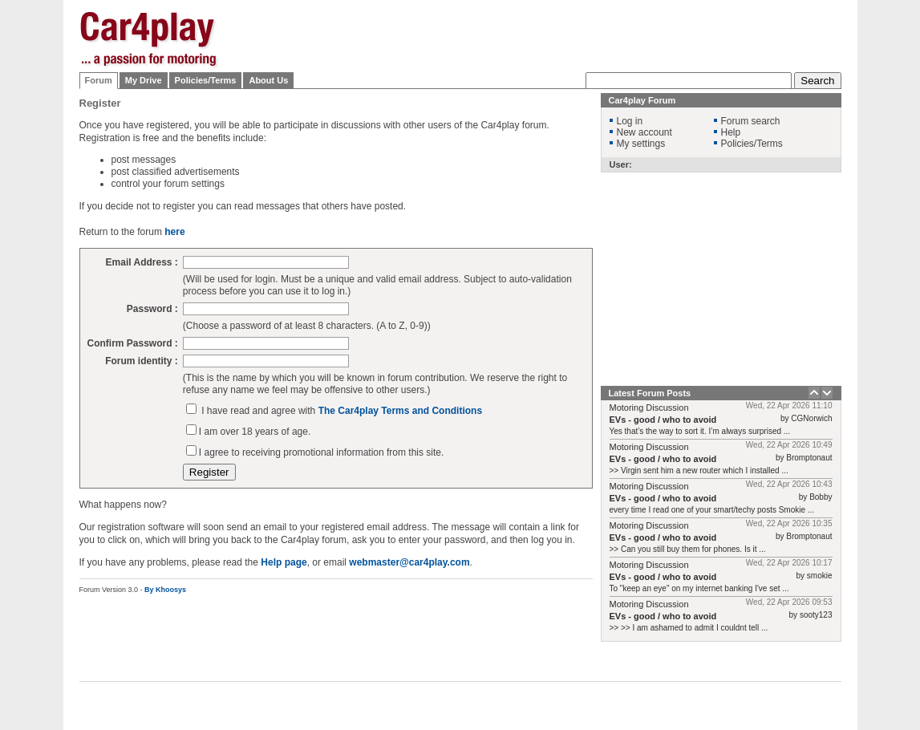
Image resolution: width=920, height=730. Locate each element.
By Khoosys (165, 590)
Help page (283, 562)
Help (731, 132)
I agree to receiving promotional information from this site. (321, 452)
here (174, 231)
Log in (630, 121)
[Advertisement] (549, 36)
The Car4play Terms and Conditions (400, 410)
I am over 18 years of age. (254, 431)
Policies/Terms (206, 80)
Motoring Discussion (649, 407)
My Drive (143, 80)
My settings (641, 143)
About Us (268, 80)
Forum (98, 80)
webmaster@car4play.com (409, 562)
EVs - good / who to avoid (663, 419)
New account (644, 132)
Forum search (750, 121)
